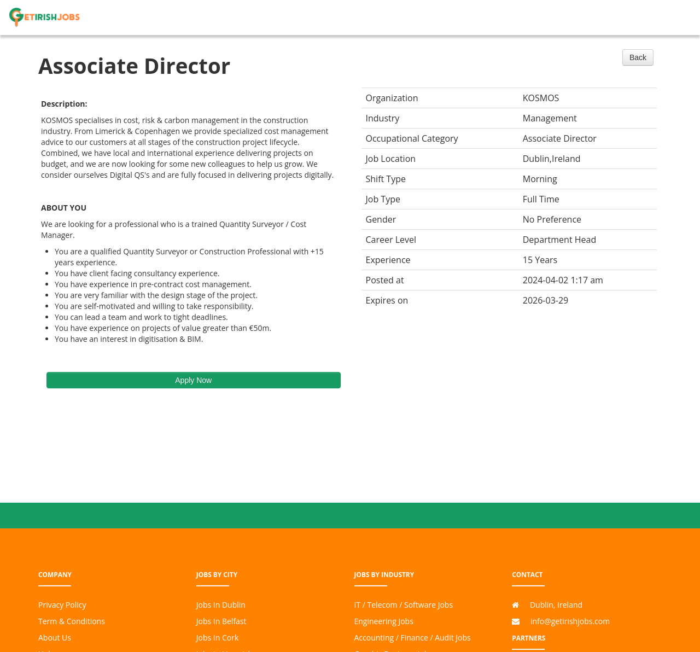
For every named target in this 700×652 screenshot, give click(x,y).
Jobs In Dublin (221, 604)
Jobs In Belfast (221, 621)
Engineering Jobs (383, 621)
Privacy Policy (62, 604)
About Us (54, 637)
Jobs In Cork (217, 637)
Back (637, 57)
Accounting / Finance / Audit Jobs (412, 637)
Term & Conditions (71, 621)
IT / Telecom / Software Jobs (403, 604)
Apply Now (193, 380)
